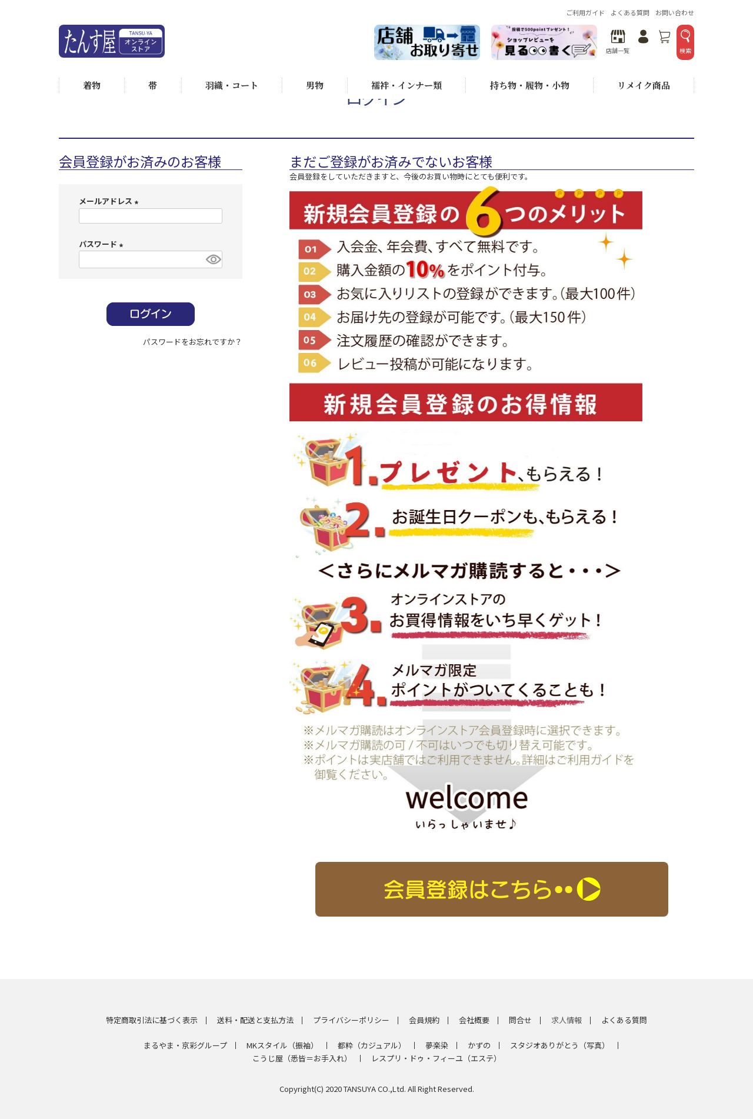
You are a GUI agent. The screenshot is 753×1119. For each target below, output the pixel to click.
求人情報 (566, 1019)
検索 (685, 42)
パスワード (102, 243)
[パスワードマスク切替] (212, 259)
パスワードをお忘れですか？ (192, 341)
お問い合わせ (674, 12)
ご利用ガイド (585, 12)
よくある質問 (630, 12)
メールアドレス (110, 201)
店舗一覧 (617, 42)
